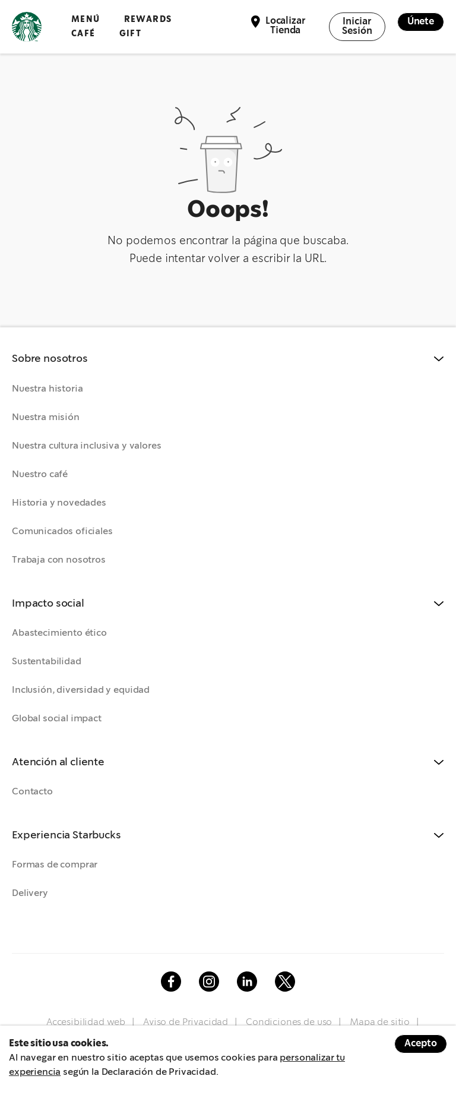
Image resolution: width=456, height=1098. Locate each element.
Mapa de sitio (380, 1022)
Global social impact (57, 718)
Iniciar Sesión (357, 26)
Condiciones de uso (289, 1022)
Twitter (285, 981)
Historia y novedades (59, 502)
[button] (228, 359)
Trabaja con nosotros (59, 560)
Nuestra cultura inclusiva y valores (86, 445)
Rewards (148, 19)
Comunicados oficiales (62, 531)
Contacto (32, 791)
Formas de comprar (54, 864)
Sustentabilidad (46, 661)
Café (83, 33)
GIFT (130, 33)
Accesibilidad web (85, 1022)
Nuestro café (40, 474)
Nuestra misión (46, 417)
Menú (85, 19)
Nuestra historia (47, 388)
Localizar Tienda (285, 26)
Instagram (209, 981)
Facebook (171, 981)
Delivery (30, 893)
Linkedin (247, 981)
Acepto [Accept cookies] (420, 1043)
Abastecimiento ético (59, 633)
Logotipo (27, 27)
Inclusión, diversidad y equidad (81, 690)
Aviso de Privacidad (185, 1022)
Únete (420, 21)
